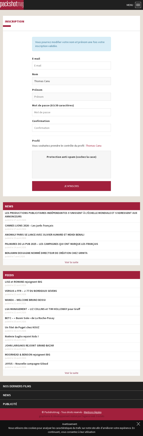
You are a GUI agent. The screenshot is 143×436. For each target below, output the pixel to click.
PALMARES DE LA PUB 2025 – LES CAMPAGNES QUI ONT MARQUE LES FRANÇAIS (51, 244)
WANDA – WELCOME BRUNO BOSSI (25, 300)
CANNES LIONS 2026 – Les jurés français (29, 225)
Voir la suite (71, 262)
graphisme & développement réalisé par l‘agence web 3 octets (71, 416)
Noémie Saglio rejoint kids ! (22, 336)
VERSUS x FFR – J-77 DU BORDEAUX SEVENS (31, 291)
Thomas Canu (93, 145)
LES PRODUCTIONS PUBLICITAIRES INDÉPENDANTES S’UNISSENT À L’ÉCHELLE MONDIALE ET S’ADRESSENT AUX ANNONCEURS (71, 214)
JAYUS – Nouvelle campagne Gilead (26, 363)
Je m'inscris (71, 186)
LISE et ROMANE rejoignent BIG (23, 281)
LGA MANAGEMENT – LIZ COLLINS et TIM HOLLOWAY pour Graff (42, 309)
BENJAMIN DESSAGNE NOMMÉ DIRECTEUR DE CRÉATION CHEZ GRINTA (46, 253)
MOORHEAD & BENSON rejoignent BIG (27, 354)
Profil (36, 140)
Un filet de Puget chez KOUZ (22, 327)
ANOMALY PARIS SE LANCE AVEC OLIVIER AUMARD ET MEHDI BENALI (44, 234)
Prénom (37, 90)
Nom (35, 74)
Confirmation (41, 121)
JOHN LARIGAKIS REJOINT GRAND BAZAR (29, 345)
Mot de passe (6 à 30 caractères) (53, 105)
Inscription (14, 21)
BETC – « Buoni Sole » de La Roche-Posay (29, 318)
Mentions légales (92, 412)
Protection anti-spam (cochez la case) (71, 157)
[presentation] (71, 166)
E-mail (36, 58)
